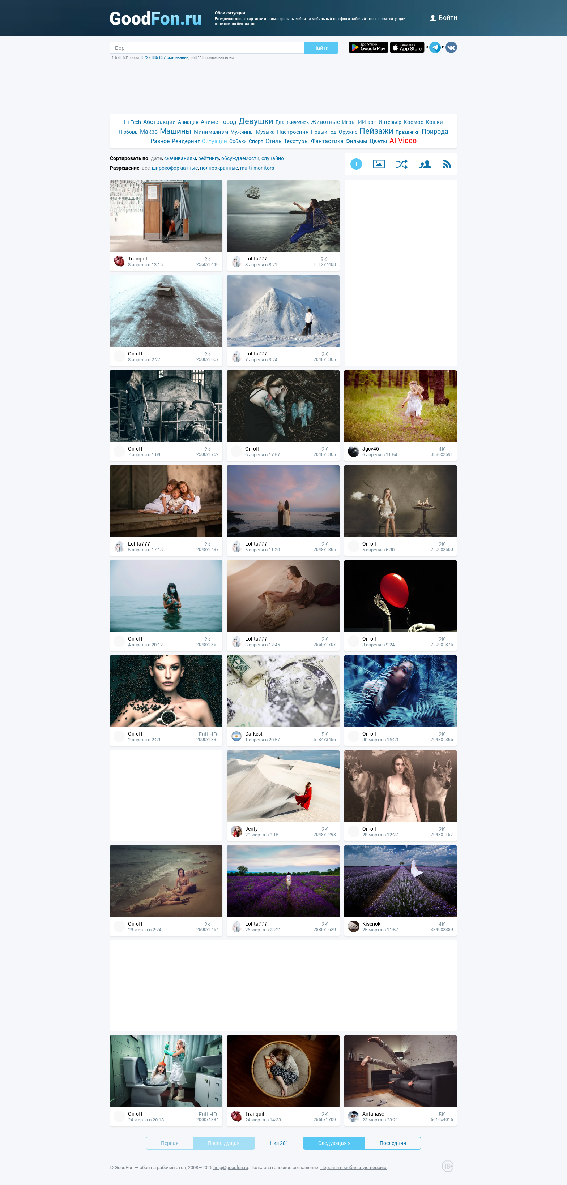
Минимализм (211, 131)
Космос (413, 121)
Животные (325, 121)
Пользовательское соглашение (284, 1167)
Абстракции (159, 121)
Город (228, 121)
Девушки (256, 121)
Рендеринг (186, 141)
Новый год (324, 131)
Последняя (393, 1142)
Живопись (298, 122)
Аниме (209, 121)
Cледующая (334, 1142)
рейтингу (208, 158)
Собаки (238, 141)
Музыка (265, 131)
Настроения (293, 131)
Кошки (434, 121)
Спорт (256, 141)
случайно (272, 158)
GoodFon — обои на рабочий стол (150, 1167)
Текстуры (296, 141)
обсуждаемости (240, 158)
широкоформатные (175, 167)
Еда (280, 121)
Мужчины (242, 131)
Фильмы (356, 141)
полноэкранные (219, 167)
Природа (435, 131)
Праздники (407, 132)
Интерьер (390, 121)
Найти (321, 48)
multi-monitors (257, 167)
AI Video (403, 140)
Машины (176, 131)
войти (443, 17)
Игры (349, 121)
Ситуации (214, 141)
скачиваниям (180, 158)
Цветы (378, 141)
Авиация (188, 121)
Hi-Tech (132, 121)
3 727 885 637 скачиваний (164, 57)
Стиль (273, 141)
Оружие (348, 131)
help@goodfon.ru (230, 1167)
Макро (149, 131)
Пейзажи (376, 130)
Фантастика (327, 141)
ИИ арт (367, 121)
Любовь (128, 131)
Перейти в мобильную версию (353, 1167)
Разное (160, 141)
